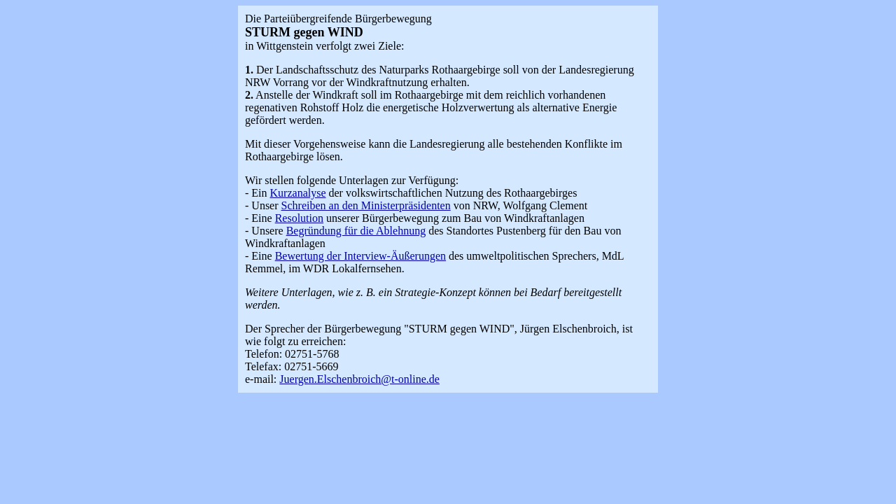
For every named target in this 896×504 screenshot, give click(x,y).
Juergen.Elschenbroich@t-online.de (359, 379)
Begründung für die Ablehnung (356, 231)
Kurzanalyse (298, 193)
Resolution (299, 218)
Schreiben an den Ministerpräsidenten (366, 205)
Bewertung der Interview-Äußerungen (360, 256)
